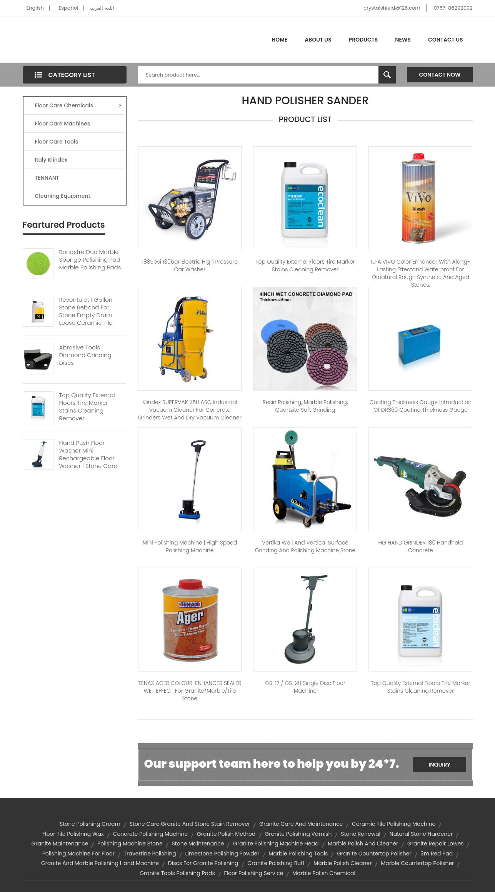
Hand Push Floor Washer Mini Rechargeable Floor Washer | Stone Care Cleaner (88, 458)
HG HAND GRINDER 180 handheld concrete (420, 546)
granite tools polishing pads (177, 873)
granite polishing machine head (275, 843)
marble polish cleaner (342, 863)
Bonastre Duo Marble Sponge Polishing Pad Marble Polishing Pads (90, 259)
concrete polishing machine (150, 834)
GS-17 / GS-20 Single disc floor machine (305, 687)
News (403, 39)
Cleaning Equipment (62, 196)
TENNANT (47, 178)
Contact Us (445, 39)
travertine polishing (150, 853)
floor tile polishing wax (73, 834)
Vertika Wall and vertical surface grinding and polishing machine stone (305, 546)
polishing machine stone (130, 843)
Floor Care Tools (56, 141)
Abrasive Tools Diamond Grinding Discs (85, 355)
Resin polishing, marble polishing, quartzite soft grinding (305, 406)
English (35, 8)
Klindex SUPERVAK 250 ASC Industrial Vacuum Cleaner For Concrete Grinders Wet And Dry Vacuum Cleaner (190, 409)
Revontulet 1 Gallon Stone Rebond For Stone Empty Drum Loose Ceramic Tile (86, 311)
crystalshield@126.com (391, 8)
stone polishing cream (90, 824)
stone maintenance (198, 843)
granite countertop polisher (374, 853)
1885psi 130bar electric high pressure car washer (190, 265)
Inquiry (439, 764)
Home (279, 39)
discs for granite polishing (203, 863)
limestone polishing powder (222, 853)
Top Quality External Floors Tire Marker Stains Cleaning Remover (87, 406)
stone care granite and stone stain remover (190, 824)
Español (68, 8)
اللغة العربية (101, 8)
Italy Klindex (51, 160)
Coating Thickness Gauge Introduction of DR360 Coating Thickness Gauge (421, 406)
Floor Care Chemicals (78, 105)
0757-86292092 (452, 8)
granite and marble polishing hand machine (100, 863)
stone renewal (360, 834)
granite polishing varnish (298, 834)
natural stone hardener (421, 834)
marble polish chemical (323, 873)
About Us (318, 39)
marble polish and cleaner (363, 843)
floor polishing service (253, 873)
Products (363, 39)
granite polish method (226, 834)
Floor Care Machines (62, 123)
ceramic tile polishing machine (393, 824)
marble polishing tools (298, 853)
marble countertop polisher (417, 863)
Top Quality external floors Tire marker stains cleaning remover (305, 265)
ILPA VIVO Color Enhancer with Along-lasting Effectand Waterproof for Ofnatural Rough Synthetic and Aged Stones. (420, 273)
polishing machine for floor (78, 853)
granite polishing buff (275, 863)
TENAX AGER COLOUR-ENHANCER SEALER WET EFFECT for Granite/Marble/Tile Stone (190, 690)
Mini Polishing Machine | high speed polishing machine (190, 546)
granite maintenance (60, 843)
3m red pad (436, 853)
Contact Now (440, 75)
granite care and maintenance (301, 824)
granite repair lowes (435, 843)
